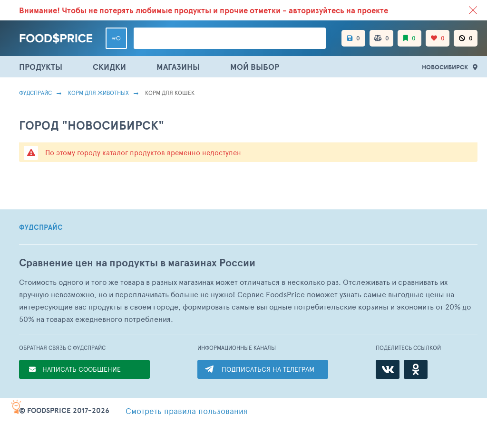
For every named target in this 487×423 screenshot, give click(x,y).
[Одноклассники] (416, 369)
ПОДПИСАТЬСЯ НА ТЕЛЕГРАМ (268, 369)
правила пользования (186, 410)
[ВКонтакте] (387, 369)
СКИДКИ (109, 67)
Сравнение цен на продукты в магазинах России (137, 263)
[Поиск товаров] (230, 38)
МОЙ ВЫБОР (254, 67)
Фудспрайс (35, 92)
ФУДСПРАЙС (41, 227)
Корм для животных (98, 92)
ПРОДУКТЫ (40, 67)
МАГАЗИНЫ (178, 67)
